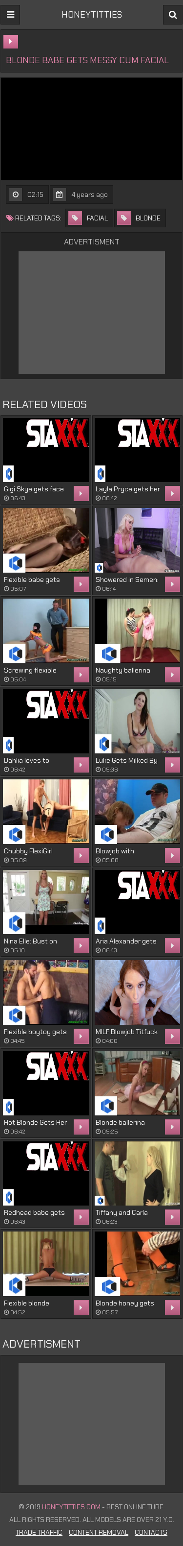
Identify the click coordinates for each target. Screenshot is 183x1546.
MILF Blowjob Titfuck (127, 1031)
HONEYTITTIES (91, 15)
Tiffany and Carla (122, 1212)
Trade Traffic (39, 1532)
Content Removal (98, 1532)
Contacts (151, 1532)
